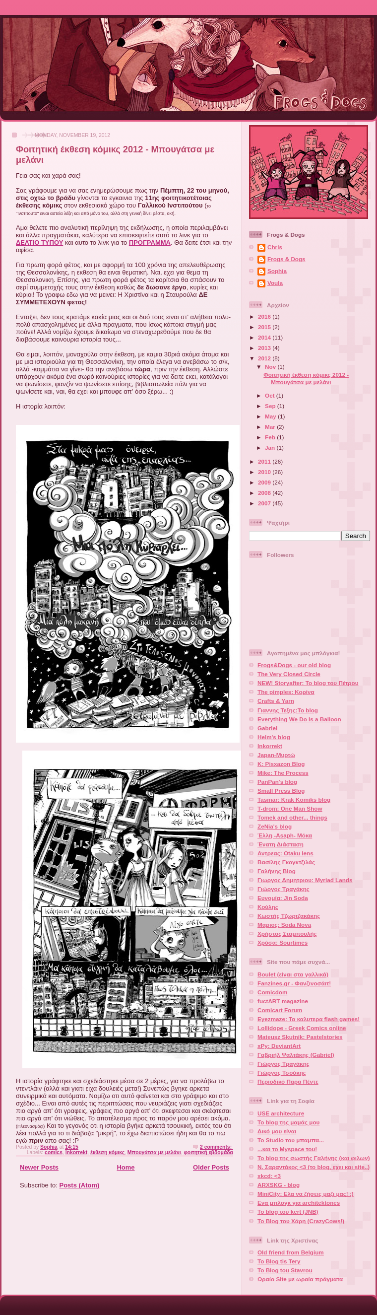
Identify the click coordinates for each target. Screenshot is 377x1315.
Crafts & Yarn (275, 700)
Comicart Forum (279, 1010)
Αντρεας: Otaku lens (285, 853)
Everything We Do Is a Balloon (299, 719)
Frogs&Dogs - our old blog (294, 665)
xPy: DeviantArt (279, 1045)
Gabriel (267, 728)
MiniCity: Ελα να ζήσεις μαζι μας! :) (305, 1193)
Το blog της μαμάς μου (288, 1122)
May (271, 416)
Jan (270, 447)
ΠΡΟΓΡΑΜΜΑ (150, 242)
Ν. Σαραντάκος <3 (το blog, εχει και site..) (313, 1167)
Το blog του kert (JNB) (287, 1211)
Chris (274, 247)
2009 (265, 482)
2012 (265, 358)
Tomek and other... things (292, 817)
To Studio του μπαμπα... (290, 1140)
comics (54, 1152)
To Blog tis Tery (279, 1261)
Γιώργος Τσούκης (281, 1072)
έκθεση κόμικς (107, 1152)
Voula (275, 282)
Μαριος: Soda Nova (284, 924)
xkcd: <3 (269, 1176)
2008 (265, 492)
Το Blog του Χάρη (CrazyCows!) (300, 1221)
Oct (270, 395)
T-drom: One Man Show (289, 808)
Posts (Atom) (80, 1185)
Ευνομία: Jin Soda (282, 898)
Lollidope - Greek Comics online (301, 1028)
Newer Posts (39, 1167)
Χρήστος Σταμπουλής (287, 933)
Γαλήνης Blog (276, 871)
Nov (271, 366)
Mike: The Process (283, 772)
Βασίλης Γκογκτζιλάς (286, 862)
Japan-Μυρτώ (276, 755)
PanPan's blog (277, 781)
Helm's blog (273, 737)
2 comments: (216, 1147)
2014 (265, 337)
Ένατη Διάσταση (280, 844)
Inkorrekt (269, 746)
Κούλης (267, 906)
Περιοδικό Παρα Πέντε (287, 1081)
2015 (265, 327)
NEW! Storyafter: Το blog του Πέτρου (308, 683)
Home (125, 1167)
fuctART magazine (282, 1001)
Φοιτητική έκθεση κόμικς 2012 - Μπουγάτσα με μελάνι (306, 378)
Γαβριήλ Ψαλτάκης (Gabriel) (295, 1054)
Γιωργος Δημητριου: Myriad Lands (304, 880)
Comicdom (272, 992)
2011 (265, 461)
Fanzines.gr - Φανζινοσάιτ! (294, 983)
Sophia (277, 271)
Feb (271, 437)
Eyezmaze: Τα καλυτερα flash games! (308, 1019)
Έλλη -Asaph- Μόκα (284, 835)
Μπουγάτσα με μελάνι (154, 1152)
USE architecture (280, 1113)
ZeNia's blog (274, 826)
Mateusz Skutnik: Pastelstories (299, 1037)
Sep (271, 406)
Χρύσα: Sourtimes (282, 942)
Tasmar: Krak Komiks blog (293, 799)
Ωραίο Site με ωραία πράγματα (300, 1279)
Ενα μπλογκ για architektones (298, 1202)
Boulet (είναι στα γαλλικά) (292, 974)
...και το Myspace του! (287, 1149)
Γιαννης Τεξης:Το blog (287, 710)
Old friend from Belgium (290, 1252)
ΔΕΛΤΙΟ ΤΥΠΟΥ (39, 242)
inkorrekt (76, 1152)
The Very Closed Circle (288, 674)
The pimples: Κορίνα (285, 692)
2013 (265, 348)
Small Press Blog (281, 790)
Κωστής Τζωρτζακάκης (288, 915)
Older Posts (211, 1167)
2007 (265, 503)
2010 (265, 472)
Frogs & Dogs (286, 259)
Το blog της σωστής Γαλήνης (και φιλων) (313, 1158)
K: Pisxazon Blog (281, 764)
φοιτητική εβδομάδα (208, 1152)
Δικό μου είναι (276, 1131)
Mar (271, 426)
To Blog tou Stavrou (285, 1270)
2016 (265, 316)
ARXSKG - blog (278, 1184)
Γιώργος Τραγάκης (283, 889)
